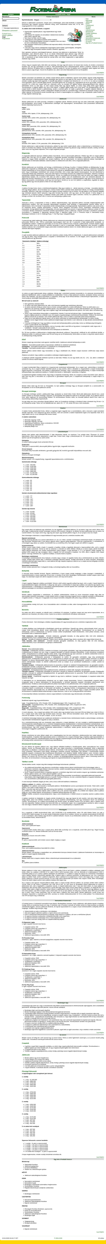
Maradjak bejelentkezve (11, 28)
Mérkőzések (89, 32)
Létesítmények (90, 30)
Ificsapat (88, 27)
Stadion (88, 28)
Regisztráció (6, 38)
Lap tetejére (100, 72)
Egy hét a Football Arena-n (94, 43)
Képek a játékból (7, 35)
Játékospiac (89, 36)
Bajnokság (89, 20)
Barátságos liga (90, 40)
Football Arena (6, 34)
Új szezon (89, 41)
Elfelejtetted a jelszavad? (10, 30)
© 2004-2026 (58, 1238)
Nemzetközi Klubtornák (93, 38)
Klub (87, 19)
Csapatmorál (90, 25)
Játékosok (89, 22)
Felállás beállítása (91, 33)
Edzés (88, 24)
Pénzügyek (89, 35)
